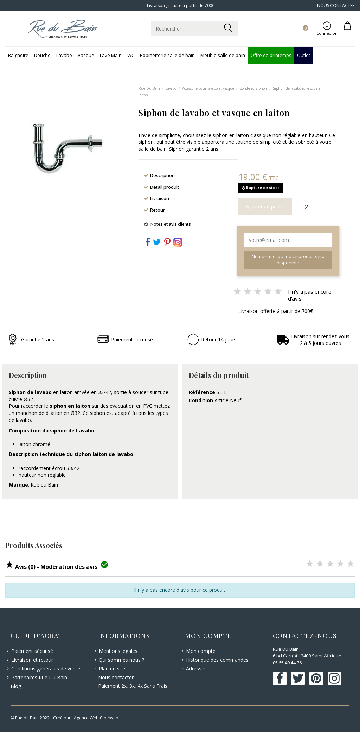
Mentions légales (118, 651)
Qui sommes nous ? (121, 659)
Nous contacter (116, 677)
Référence (202, 392)
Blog (16, 686)
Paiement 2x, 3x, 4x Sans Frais (132, 685)
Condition (201, 400)
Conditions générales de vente (45, 668)
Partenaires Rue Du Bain (39, 677)
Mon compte (201, 651)
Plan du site (112, 668)
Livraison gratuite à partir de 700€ (180, 5)
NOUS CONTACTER (336, 5)
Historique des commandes (217, 659)
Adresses (196, 668)
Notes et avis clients (170, 224)
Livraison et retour (32, 659)
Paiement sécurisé (32, 651)
